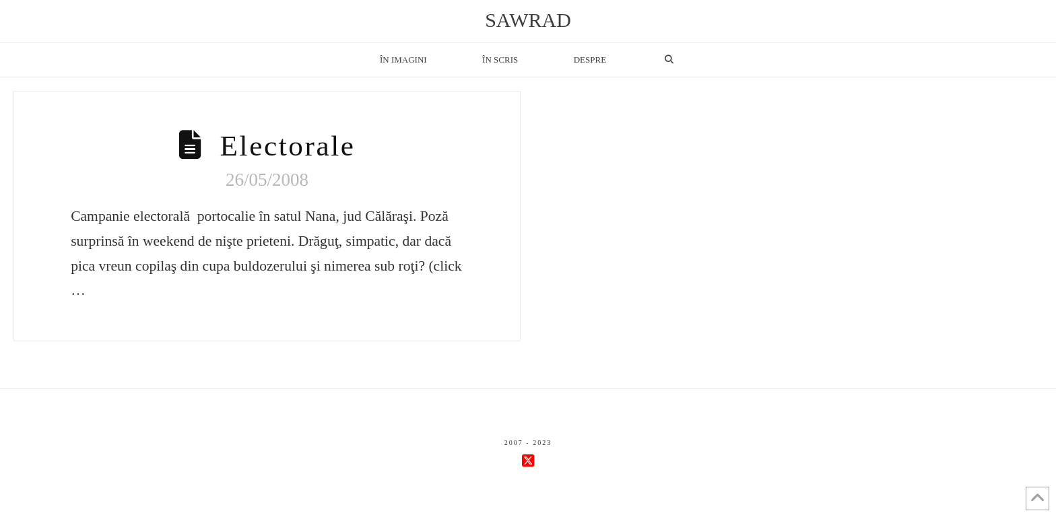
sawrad (528, 20)
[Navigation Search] (669, 60)
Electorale (288, 146)
